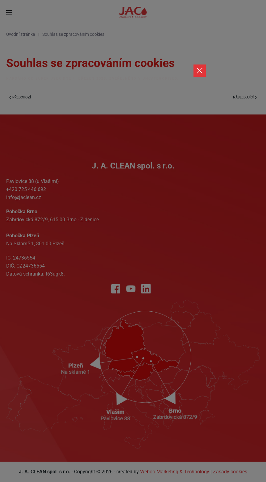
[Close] (199, 70)
